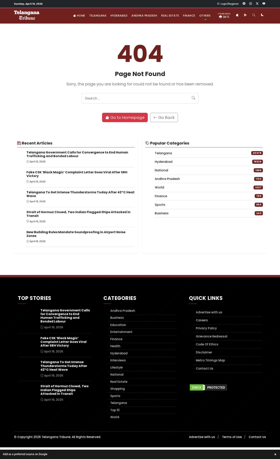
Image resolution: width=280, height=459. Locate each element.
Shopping (117, 389)
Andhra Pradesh (144, 16)
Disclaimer (204, 352)
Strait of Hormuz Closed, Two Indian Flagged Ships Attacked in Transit (78, 214)
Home (79, 16)
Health (115, 346)
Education (118, 325)
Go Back (164, 117)
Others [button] (205, 16)
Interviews (118, 360)
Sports (115, 396)
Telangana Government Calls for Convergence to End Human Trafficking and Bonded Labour (77, 154)
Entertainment (121, 332)
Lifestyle (116, 367)
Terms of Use (232, 437)
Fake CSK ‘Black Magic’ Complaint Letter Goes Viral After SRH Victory (76, 174)
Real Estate (170, 16)
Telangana (98, 16)
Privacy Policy (206, 328)
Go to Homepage (124, 117)
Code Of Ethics (207, 344)
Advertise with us (209, 312)
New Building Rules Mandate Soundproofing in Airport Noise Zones (75, 234)
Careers (202, 320)
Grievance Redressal (211, 336)
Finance (189, 16)
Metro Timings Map (210, 360)
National (116, 374)
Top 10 (115, 410)
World (114, 417)
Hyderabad (119, 16)
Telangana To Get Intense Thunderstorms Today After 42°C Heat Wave (80, 194)
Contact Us (204, 368)
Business (117, 318)
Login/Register (228, 3)
